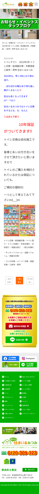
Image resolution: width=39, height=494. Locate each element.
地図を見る (30, 469)
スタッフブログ (9, 409)
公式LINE (17, 339)
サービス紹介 (26, 389)
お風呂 (24, 397)
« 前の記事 (9, 280)
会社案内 (7, 389)
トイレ (7, 393)
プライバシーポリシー (29, 414)
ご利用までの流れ (10, 381)
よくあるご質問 (27, 385)
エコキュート (9, 397)
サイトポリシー (9, 418)
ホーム (7, 377)
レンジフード (9, 405)
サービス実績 (26, 381)
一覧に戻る (19, 280)
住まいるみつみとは (28, 377)
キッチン (25, 401)
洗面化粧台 (25, 405)
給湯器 (24, 393)
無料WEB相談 (17, 326)
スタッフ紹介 (26, 409)
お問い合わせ (9, 414)
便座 (6, 401)
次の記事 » (30, 280)
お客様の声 (8, 385)
